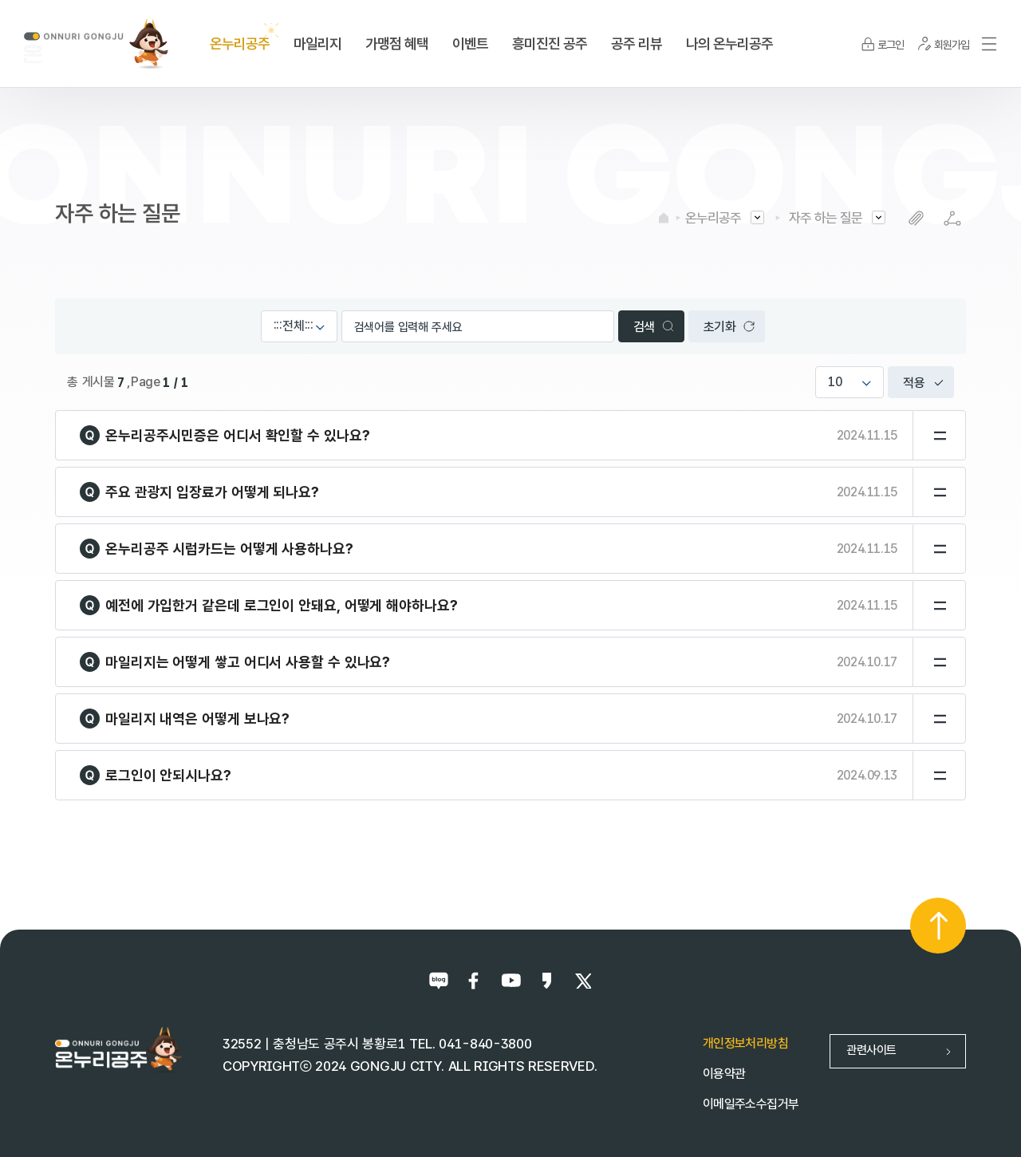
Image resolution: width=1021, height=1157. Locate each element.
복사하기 (916, 218)
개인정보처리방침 (745, 1043)
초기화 (720, 326)
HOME (663, 217)
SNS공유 (952, 218)
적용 (914, 382)
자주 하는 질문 (825, 218)
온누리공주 (713, 218)
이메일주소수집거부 (750, 1104)
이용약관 (724, 1073)
